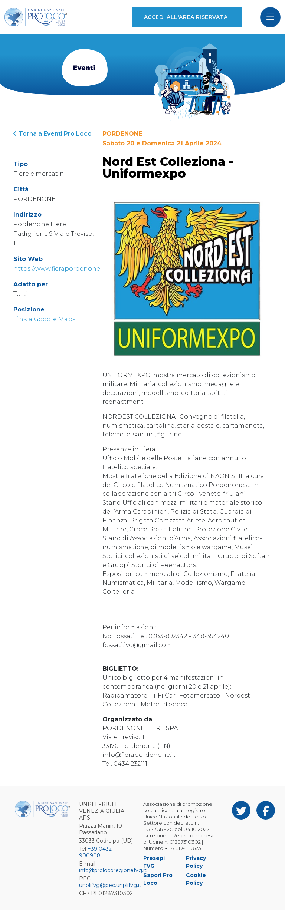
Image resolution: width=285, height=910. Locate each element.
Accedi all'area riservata (185, 17)
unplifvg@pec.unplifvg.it (110, 885)
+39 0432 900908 (95, 852)
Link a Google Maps (44, 319)
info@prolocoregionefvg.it (113, 870)
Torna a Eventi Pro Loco (52, 133)
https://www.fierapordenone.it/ (60, 268)
